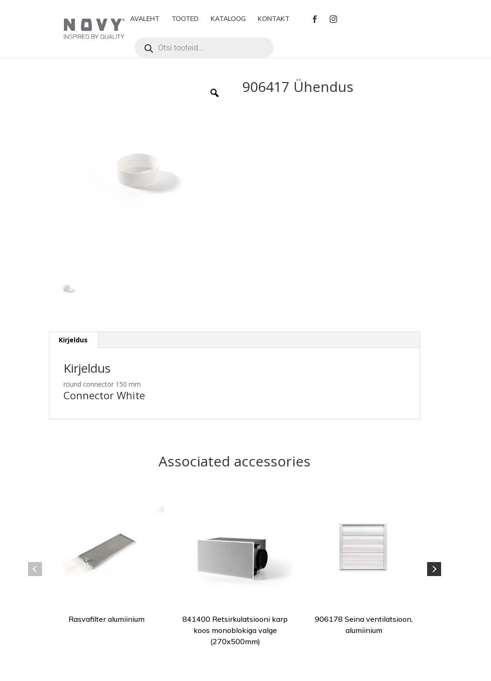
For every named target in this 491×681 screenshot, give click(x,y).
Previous (35, 569)
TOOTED (185, 19)
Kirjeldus (73, 339)
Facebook (314, 19)
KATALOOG (228, 19)
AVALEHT (144, 19)
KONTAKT (274, 19)
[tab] (73, 340)
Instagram (333, 19)
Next (434, 569)
